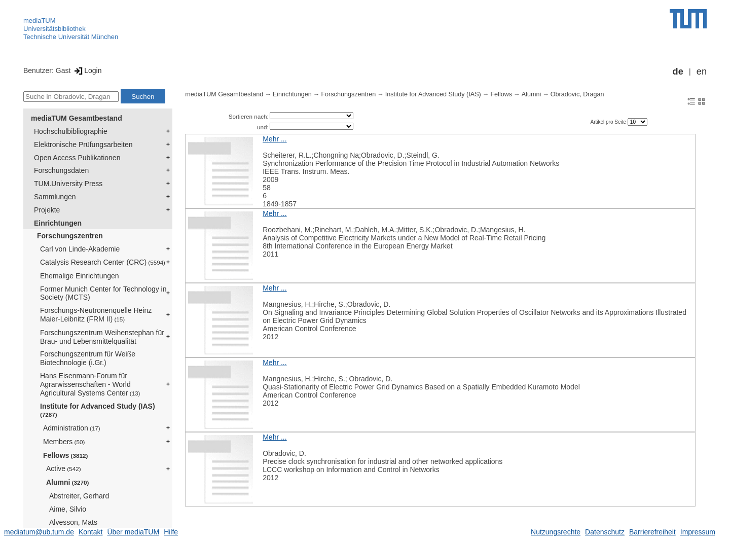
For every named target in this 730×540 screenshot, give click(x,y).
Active (63, 468)
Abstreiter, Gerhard (79, 496)
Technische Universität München (70, 37)
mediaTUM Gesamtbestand (76, 118)
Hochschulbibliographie (70, 131)
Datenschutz (605, 532)
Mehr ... (274, 139)
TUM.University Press (68, 183)
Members (64, 442)
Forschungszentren (70, 236)
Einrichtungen (58, 223)
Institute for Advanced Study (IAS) (97, 410)
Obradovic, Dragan (577, 94)
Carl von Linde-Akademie (80, 249)
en (702, 71)
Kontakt (90, 532)
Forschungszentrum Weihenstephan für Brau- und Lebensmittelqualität (102, 337)
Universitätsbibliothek (54, 28)
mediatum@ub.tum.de (39, 532)
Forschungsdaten (61, 170)
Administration (71, 428)
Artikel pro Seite (608, 122)
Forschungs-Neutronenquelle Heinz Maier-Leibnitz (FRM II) (96, 314)
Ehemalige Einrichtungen (79, 276)
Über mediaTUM (133, 532)
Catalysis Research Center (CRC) (102, 262)
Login (86, 70)
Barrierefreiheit (652, 532)
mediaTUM (39, 20)
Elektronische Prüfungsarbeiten (83, 144)
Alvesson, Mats (73, 522)
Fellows (65, 455)
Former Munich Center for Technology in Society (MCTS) (103, 293)
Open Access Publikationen (77, 158)
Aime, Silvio (67, 509)
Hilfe (171, 532)
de (678, 71)
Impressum (697, 532)
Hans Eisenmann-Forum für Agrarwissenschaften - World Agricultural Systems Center (90, 384)
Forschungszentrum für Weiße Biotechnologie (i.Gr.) (87, 358)
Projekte (47, 210)
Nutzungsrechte (555, 532)
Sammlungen (55, 197)
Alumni (67, 482)
